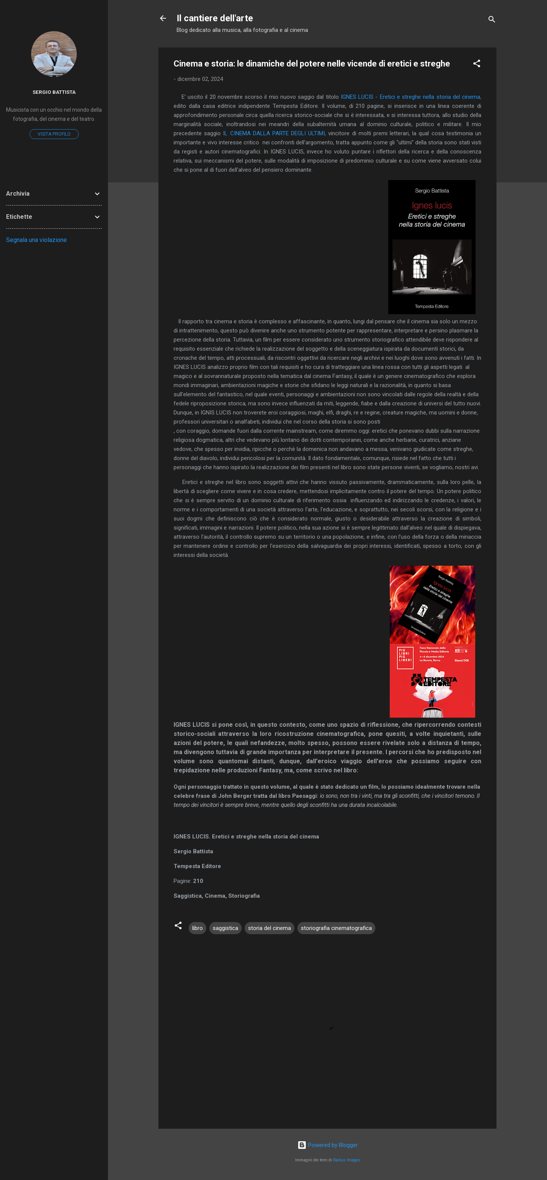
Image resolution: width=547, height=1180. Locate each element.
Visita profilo (54, 134)
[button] (476, 65)
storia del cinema (269, 928)
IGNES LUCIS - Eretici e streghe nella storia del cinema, (411, 96)
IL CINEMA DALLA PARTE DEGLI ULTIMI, (274, 133)
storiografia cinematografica (336, 928)
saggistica (225, 928)
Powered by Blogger (327, 1145)
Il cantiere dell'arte (215, 18)
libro (197, 928)
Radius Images (346, 1160)
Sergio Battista (54, 92)
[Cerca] (491, 20)
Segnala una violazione (36, 240)
